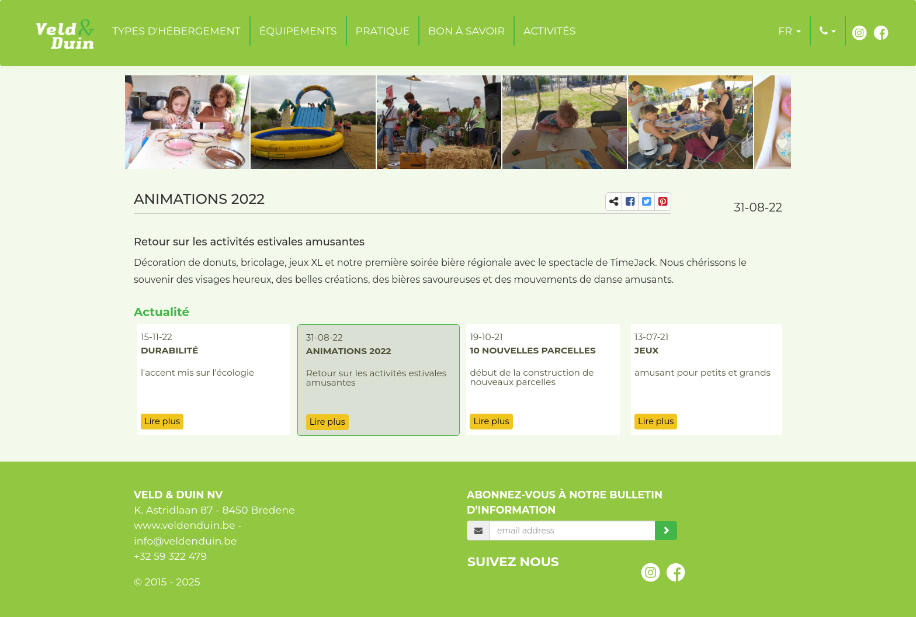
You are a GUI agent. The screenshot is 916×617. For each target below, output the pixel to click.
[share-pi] (662, 201)
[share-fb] (630, 201)
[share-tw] (646, 201)
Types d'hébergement (176, 31)
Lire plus (162, 421)
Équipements (298, 31)
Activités (549, 31)
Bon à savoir (466, 31)
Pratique (383, 31)
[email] (572, 530)
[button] (789, 31)
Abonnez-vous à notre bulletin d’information (564, 502)
